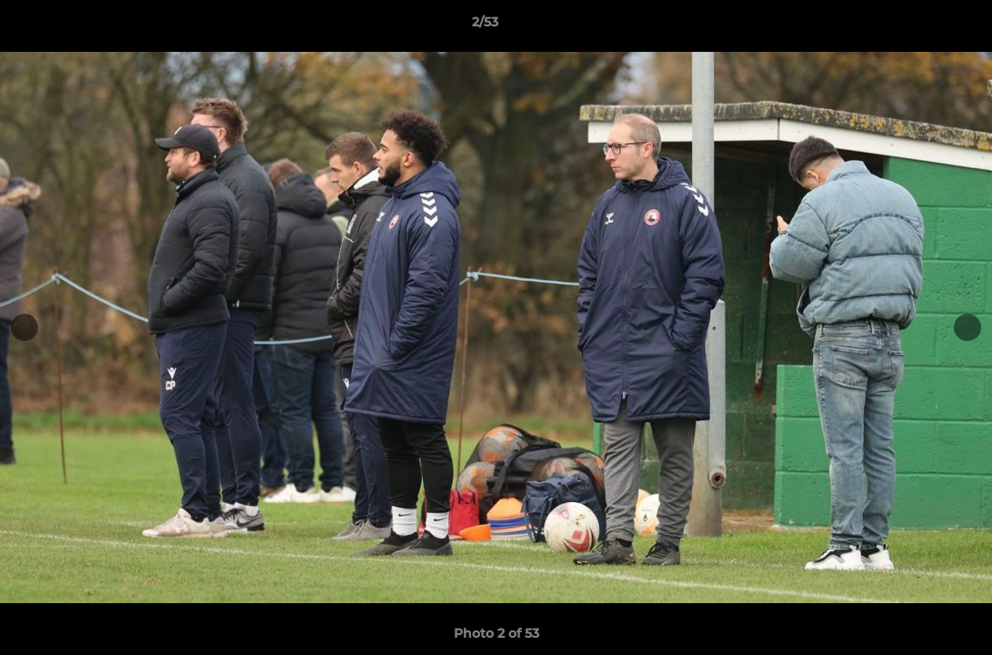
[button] (916, 26)
